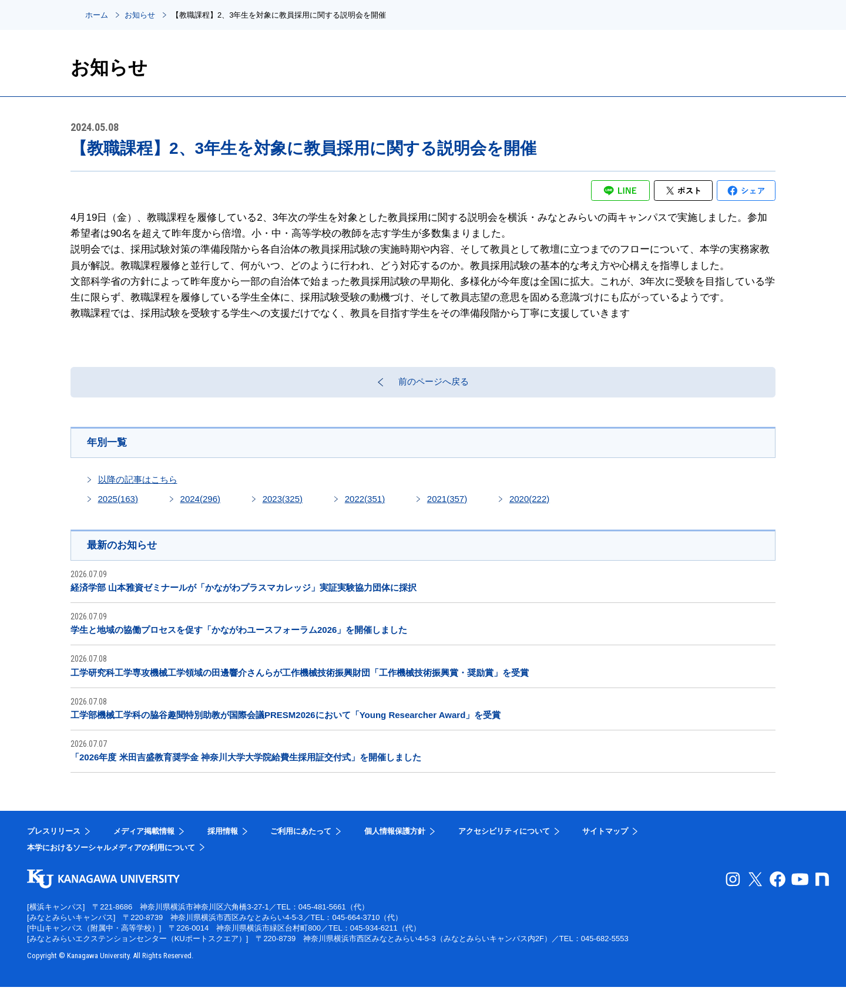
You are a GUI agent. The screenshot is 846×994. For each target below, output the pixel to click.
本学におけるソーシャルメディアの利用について (111, 854)
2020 (529, 504)
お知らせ (140, 15)
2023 (283, 504)
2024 (200, 504)
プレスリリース (53, 838)
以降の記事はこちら (137, 485)
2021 (447, 504)
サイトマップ (605, 838)
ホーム (96, 15)
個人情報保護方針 (394, 838)
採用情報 (222, 838)
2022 (365, 504)
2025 (118, 504)
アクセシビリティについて (504, 838)
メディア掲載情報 (143, 838)
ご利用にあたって (300, 838)
